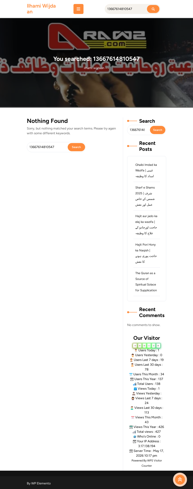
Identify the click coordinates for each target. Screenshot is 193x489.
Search (147, 121)
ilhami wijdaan (41, 9)
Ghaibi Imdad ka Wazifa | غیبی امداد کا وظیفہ (146, 170)
